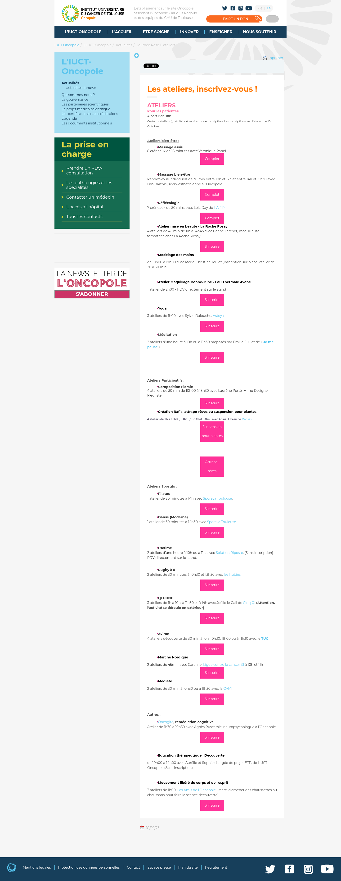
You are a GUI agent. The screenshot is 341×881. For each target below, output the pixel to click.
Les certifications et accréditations (90, 114)
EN (269, 8)
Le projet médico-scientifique (86, 109)
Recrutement (216, 867)
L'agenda (69, 118)
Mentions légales (37, 867)
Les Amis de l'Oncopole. (196, 790)
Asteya (218, 316)
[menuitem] (83, 32)
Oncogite (165, 722)
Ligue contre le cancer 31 (223, 664)
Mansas (247, 419)
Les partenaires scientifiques (85, 104)
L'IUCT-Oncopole (97, 45)
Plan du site (188, 867)
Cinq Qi (249, 603)
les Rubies (232, 574)
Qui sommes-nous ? (78, 95)
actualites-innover (81, 88)
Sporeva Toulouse (217, 498)
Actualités (124, 45)
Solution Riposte (229, 553)
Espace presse (159, 867)
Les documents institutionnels (87, 123)
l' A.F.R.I (220, 207)
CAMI (228, 688)
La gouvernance (75, 99)
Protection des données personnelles (89, 867)
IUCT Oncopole (66, 45)
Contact (133, 867)
